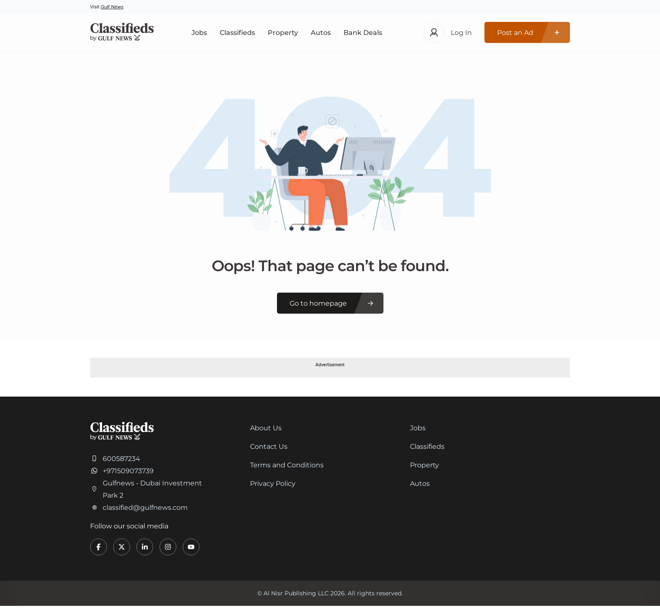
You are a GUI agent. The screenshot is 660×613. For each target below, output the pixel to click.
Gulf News (112, 7)
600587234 (121, 459)
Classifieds (237, 33)
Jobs (199, 33)
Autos (321, 33)
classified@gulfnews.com (145, 508)
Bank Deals (362, 33)
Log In (461, 33)
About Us (266, 428)
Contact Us (268, 446)
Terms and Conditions (287, 465)
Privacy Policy (272, 484)
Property (283, 33)
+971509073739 (128, 471)
